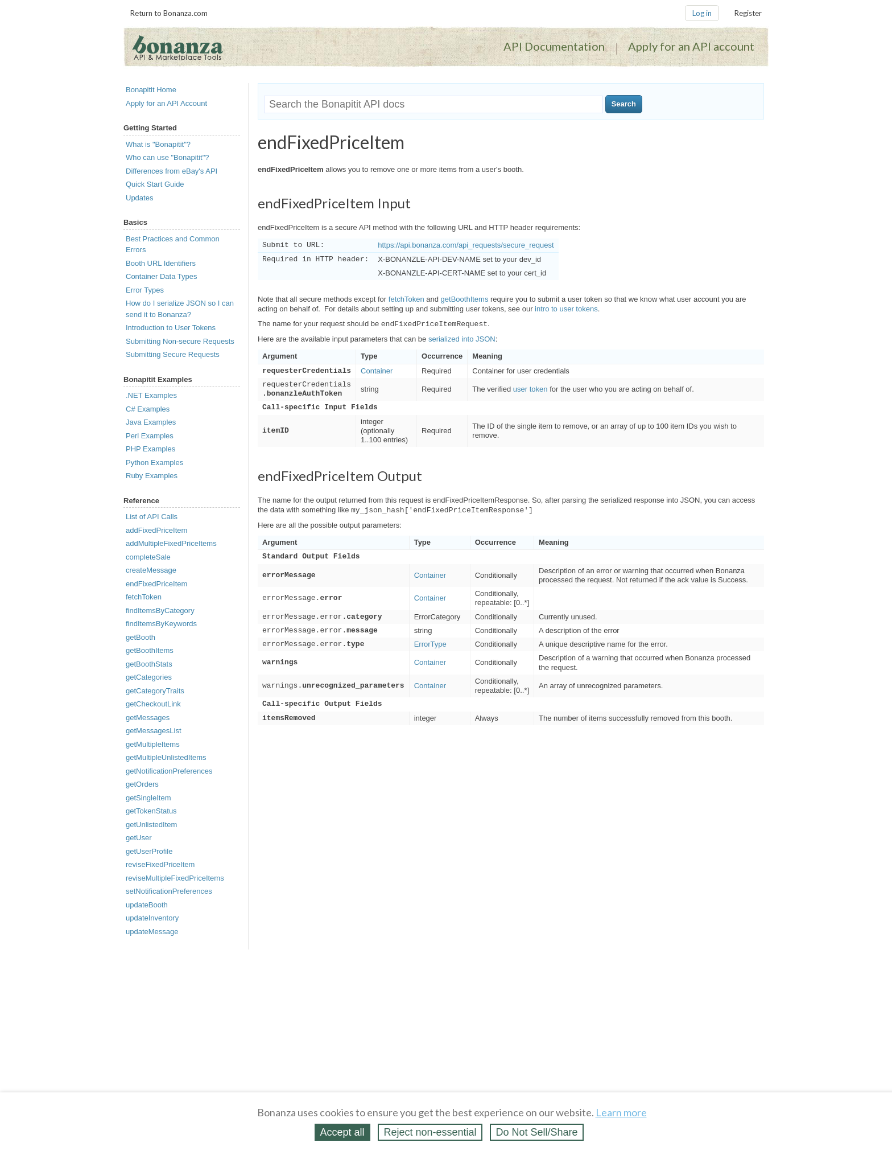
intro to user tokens (566, 309)
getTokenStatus (151, 811)
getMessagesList (153, 730)
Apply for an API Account (166, 103)
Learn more (621, 1112)
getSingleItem (148, 798)
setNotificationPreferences (169, 891)
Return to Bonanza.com (169, 13)
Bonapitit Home (151, 89)
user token (530, 389)
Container (377, 371)
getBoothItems (150, 650)
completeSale (148, 557)
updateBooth (147, 905)
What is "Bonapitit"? (158, 144)
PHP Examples (150, 449)
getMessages (148, 717)
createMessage (151, 570)
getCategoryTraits (155, 691)
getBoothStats (149, 664)
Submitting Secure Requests (173, 354)
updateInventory (152, 918)
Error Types (145, 290)
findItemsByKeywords (161, 623)
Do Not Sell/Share (536, 1132)
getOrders (142, 784)
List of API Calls (151, 516)
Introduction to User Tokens (171, 327)
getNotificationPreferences (169, 771)
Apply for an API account (691, 46)
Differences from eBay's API (171, 171)
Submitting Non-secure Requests (180, 341)
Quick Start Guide (155, 184)
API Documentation (554, 46)
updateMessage (152, 931)
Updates (139, 198)
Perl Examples (150, 435)
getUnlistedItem (151, 824)
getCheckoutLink (153, 704)
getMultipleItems (153, 744)
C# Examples (148, 409)
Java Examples (151, 422)
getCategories (149, 677)
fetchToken (144, 597)
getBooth (140, 637)
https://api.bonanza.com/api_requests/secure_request (466, 245)
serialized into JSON (461, 339)
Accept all (342, 1132)
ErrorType (430, 644)
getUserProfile (149, 851)
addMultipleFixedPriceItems (171, 543)
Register (748, 13)
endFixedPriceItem (156, 583)
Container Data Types (161, 276)
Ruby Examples (151, 475)
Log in (702, 13)
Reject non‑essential (429, 1132)
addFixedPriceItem (156, 530)
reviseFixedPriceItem (160, 864)
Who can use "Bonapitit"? (167, 157)
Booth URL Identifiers (161, 263)
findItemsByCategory (160, 610)
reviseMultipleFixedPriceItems (175, 878)
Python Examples (154, 462)
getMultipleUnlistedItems (166, 757)
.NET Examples (151, 395)
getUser (139, 837)
